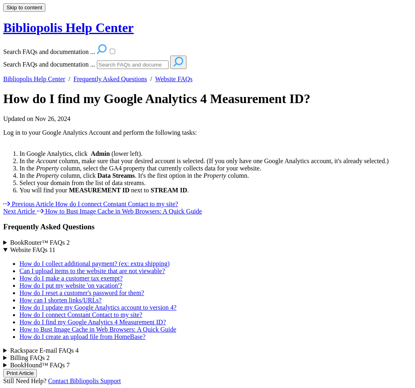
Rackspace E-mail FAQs (44, 350)
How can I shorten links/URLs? (60, 300)
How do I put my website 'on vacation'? (70, 285)
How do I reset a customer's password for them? (81, 292)
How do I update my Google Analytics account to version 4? (97, 307)
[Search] (133, 64)
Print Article (20, 373)
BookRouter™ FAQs (40, 242)
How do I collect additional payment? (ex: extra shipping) (94, 263)
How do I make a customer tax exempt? (71, 278)
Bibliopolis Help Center (34, 78)
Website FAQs (174, 78)
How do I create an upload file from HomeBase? (82, 336)
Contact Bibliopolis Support (84, 380)
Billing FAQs (30, 357)
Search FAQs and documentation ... (49, 64)
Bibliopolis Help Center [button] (68, 27)
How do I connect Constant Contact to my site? (80, 314)
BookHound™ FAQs (40, 365)
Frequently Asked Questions (110, 78)
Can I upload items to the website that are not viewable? (92, 270)
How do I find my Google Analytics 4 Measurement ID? (156, 98)
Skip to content (24, 7)
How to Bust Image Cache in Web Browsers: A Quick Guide (97, 329)
